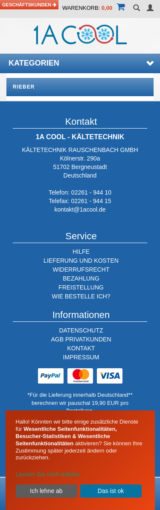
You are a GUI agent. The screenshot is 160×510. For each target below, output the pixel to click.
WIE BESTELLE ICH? (81, 296)
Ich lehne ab (46, 490)
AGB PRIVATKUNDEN (81, 339)
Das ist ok (111, 490)
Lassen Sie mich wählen (48, 474)
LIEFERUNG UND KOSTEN (81, 260)
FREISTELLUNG (81, 287)
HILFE (81, 251)
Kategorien (81, 63)
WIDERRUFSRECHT (81, 269)
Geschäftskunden (29, 4)
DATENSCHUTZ (81, 330)
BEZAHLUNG (81, 278)
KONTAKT (81, 348)
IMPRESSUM (81, 357)
